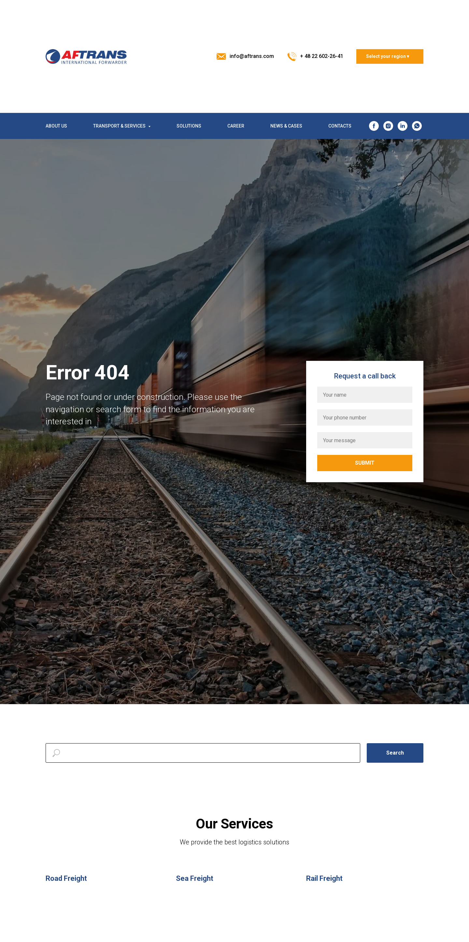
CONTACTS (339, 126)
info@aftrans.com (252, 56)
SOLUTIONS (189, 126)
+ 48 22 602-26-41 (321, 56)
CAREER (235, 126)
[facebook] (374, 126)
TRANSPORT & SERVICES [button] (120, 126)
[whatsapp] (417, 126)
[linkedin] (402, 126)
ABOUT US (56, 126)
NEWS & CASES (286, 126)
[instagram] (388, 126)
